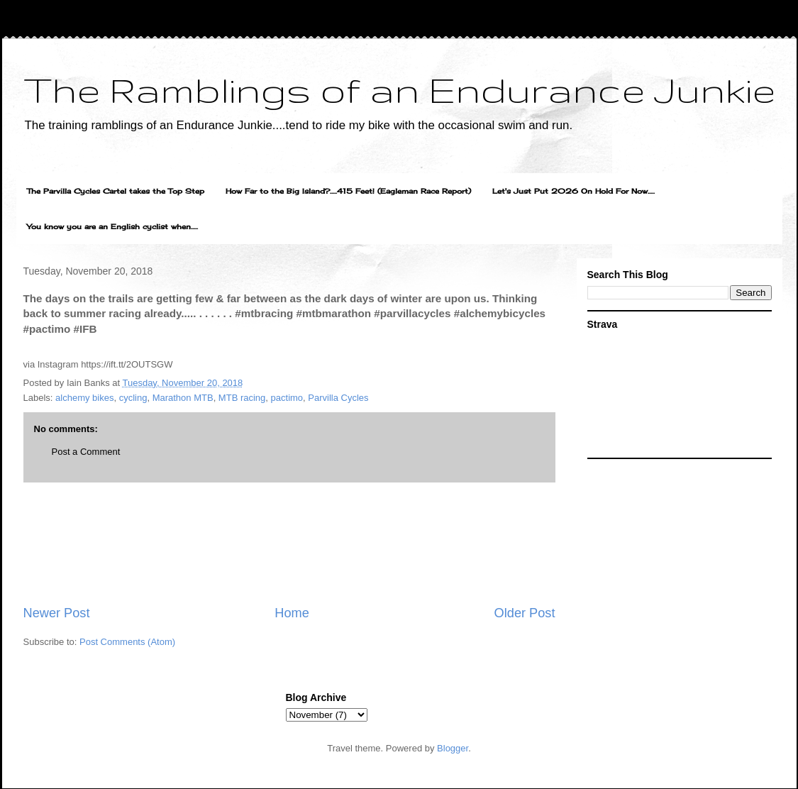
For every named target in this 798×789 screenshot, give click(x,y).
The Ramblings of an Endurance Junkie (399, 89)
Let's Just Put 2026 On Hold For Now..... (573, 191)
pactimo (287, 397)
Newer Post (56, 613)
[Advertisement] (289, 543)
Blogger (452, 748)
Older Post (524, 613)
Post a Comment (86, 451)
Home (292, 613)
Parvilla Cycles (338, 397)
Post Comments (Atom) (127, 641)
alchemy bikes (84, 397)
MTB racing (241, 397)
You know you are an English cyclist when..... (112, 226)
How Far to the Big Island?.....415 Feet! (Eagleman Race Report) (348, 191)
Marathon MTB (183, 397)
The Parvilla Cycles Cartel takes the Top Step (115, 191)
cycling (133, 397)
